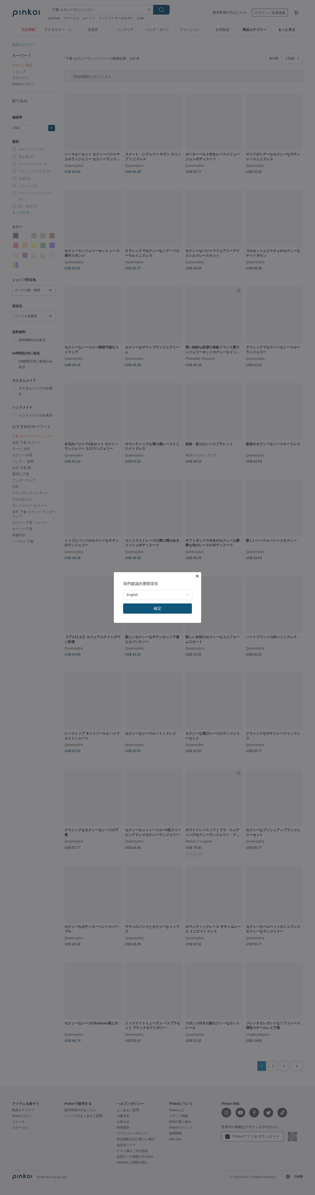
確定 (157, 608)
